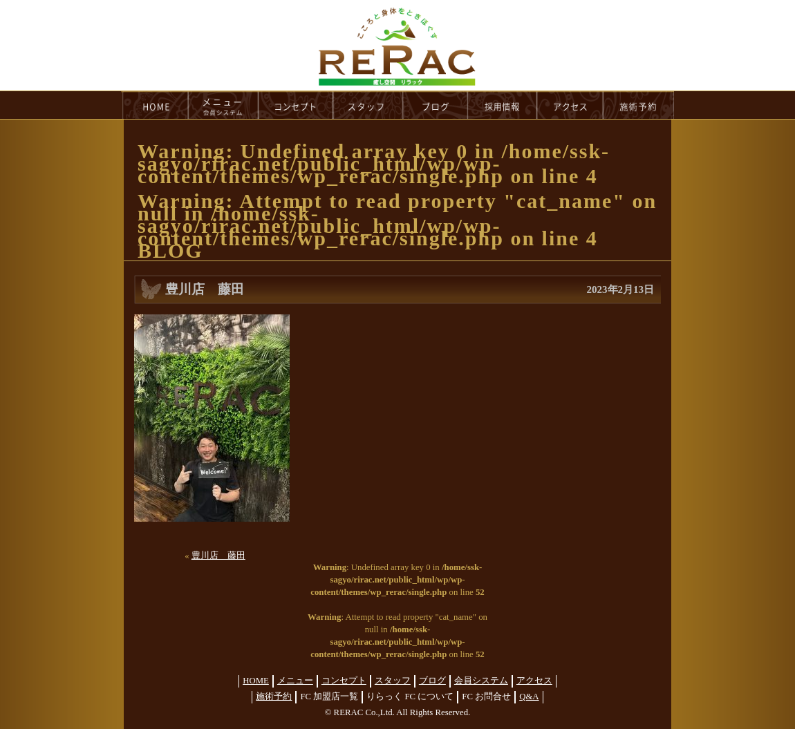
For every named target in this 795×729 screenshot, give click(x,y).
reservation (639, 105)
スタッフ (393, 680)
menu (223, 105)
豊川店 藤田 (218, 555)
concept (296, 105)
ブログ (432, 680)
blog (435, 105)
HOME (155, 105)
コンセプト (343, 680)
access (570, 105)
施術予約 (274, 696)
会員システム (481, 680)
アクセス (534, 680)
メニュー (295, 680)
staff (368, 105)
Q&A (529, 696)
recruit (503, 105)
